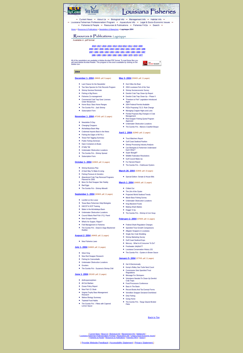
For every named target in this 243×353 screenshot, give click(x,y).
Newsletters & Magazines (109, 29)
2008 (91, 49)
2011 (130, 46)
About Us (104, 334)
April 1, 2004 (125, 132)
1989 (133, 52)
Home (73, 29)
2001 (128, 49)
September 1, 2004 (84, 194)
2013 (120, 46)
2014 (115, 46)
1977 (141, 55)
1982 (114, 55)
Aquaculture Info (123, 336)
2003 (117, 49)
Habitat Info (140, 334)
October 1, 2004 (83, 162)
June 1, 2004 (81, 274)
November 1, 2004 (84, 116)
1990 (128, 52)
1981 (120, 55)
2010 (135, 46)
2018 (94, 46)
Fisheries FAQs (132, 338)
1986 (94, 55)
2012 (125, 46)
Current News (94, 334)
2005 (107, 49)
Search (142, 338)
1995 (101, 52)
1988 (138, 52)
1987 (143, 52)
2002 (122, 49)
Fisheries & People (97, 338)
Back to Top (154, 317)
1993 (112, 52)
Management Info (128, 334)
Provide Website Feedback (95, 342)
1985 (99, 55)
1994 (107, 52)
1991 (122, 52)
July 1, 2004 (81, 247)
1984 (104, 55)
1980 (125, 55)
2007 (96, 49)
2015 (109, 46)
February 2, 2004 (128, 218)
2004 (112, 49)
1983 (109, 55)
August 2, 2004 (83, 235)
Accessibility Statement (121, 342)
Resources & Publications (87, 29)
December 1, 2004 (84, 78)
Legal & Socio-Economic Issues (143, 336)
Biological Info (115, 334)
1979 (130, 55)
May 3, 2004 (125, 78)
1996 (96, 52)
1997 (91, 52)
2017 (99, 46)
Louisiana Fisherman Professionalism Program (98, 336)
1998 (143, 49)
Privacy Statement (144, 342)
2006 (101, 49)
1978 (136, 55)
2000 (133, 49)
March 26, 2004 (127, 170)
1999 (138, 49)
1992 (117, 52)
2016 (104, 46)
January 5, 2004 (127, 258)
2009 (140, 46)
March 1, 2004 (126, 182)
